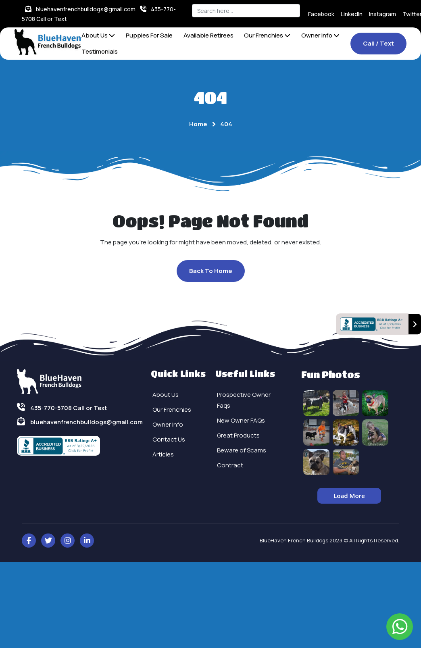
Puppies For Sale (149, 35)
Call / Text (378, 43)
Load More (349, 496)
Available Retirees (208, 35)
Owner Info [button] (320, 35)
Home (198, 124)
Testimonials (99, 51)
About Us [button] (98, 35)
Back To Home (210, 271)
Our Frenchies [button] (267, 35)
